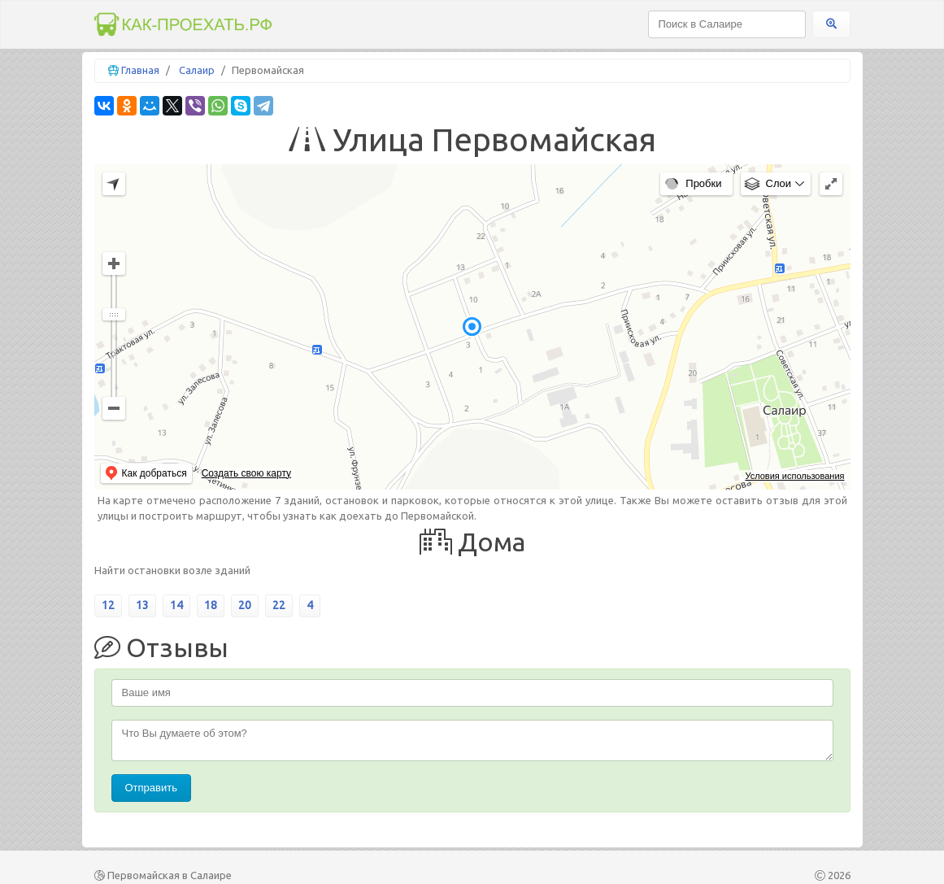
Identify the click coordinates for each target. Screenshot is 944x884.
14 (176, 605)
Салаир (197, 70)
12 (108, 605)
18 (210, 605)
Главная (140, 70)
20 (244, 605)
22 (278, 605)
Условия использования (794, 476)
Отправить (151, 788)
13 (142, 605)
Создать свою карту (246, 473)
